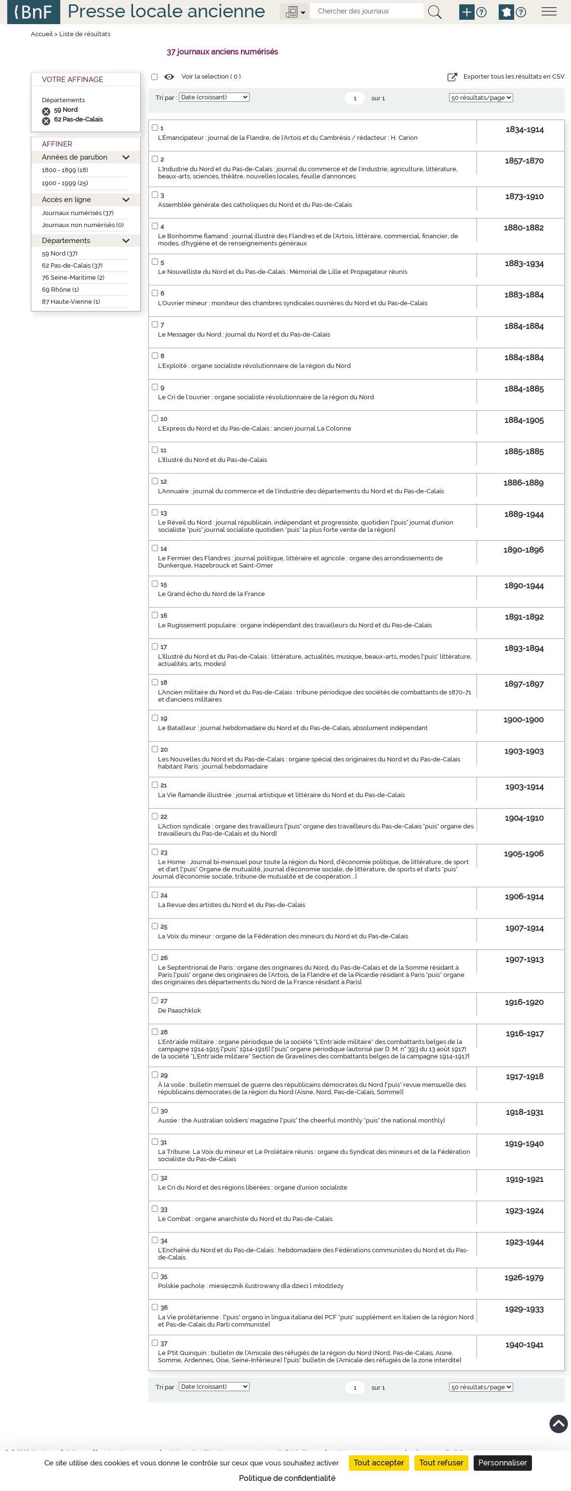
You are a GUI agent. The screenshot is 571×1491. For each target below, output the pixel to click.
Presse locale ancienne (166, 11)
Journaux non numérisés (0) (83, 225)
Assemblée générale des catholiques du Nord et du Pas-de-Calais (255, 204)
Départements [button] (66, 240)
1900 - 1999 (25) (65, 183)
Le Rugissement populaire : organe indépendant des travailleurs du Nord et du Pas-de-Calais (295, 625)
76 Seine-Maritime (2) (73, 277)
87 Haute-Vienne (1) (71, 301)
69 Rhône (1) (60, 289)
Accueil (42, 34)
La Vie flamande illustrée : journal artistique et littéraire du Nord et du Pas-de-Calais (281, 795)
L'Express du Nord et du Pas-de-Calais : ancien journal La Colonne (254, 428)
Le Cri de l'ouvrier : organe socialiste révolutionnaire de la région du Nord (266, 397)
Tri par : (166, 97)
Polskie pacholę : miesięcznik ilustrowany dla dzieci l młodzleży (251, 1285)
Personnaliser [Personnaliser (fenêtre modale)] (502, 1462)
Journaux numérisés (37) (78, 213)
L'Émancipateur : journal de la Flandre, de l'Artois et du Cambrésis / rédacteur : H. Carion (288, 137)
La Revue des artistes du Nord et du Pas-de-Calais (231, 904)
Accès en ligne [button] (66, 199)
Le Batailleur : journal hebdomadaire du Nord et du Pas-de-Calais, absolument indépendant (293, 728)
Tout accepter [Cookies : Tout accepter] (379, 1462)
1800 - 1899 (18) (65, 170)
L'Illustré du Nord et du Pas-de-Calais (212, 459)
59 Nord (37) (60, 253)
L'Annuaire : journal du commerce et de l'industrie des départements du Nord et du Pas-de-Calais (301, 491)
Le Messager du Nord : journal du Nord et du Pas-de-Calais (244, 334)
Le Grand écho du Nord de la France (211, 593)
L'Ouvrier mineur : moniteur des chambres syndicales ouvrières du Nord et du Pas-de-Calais (292, 303)
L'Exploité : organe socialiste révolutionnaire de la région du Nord (254, 365)
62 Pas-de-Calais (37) (72, 265)
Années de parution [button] (74, 157)
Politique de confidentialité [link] (287, 1478)
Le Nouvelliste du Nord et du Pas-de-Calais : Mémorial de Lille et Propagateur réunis (282, 271)
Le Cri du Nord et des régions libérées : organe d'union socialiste (252, 1187)
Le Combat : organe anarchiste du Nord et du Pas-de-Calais (245, 1218)
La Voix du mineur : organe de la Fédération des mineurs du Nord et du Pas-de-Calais (283, 936)
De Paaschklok (179, 1010)
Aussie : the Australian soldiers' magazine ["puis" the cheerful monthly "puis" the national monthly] (301, 1120)
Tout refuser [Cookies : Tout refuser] (441, 1462)
